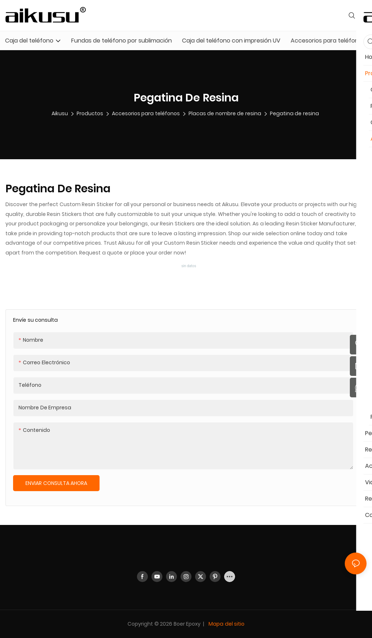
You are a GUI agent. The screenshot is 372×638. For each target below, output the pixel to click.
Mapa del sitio (226, 623)
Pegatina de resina (294, 113)
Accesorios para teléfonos (146, 113)
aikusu (60, 113)
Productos (90, 113)
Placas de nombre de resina (225, 113)
